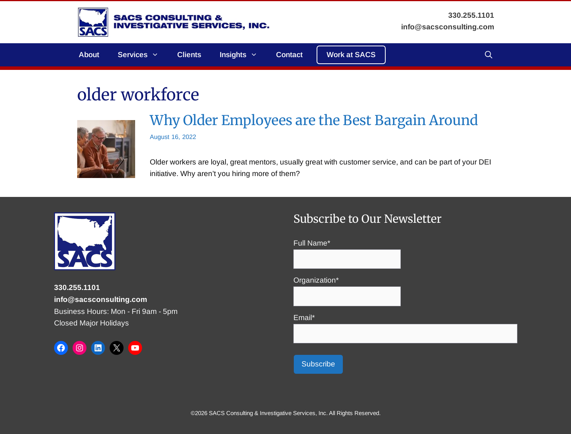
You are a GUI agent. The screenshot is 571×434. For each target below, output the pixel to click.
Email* (405, 325)
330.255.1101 (77, 287)
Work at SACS (351, 55)
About (89, 55)
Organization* (347, 288)
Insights (243, 54)
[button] (489, 54)
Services (143, 54)
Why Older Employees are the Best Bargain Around (314, 120)
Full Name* (347, 251)
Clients (189, 55)
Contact (289, 55)
